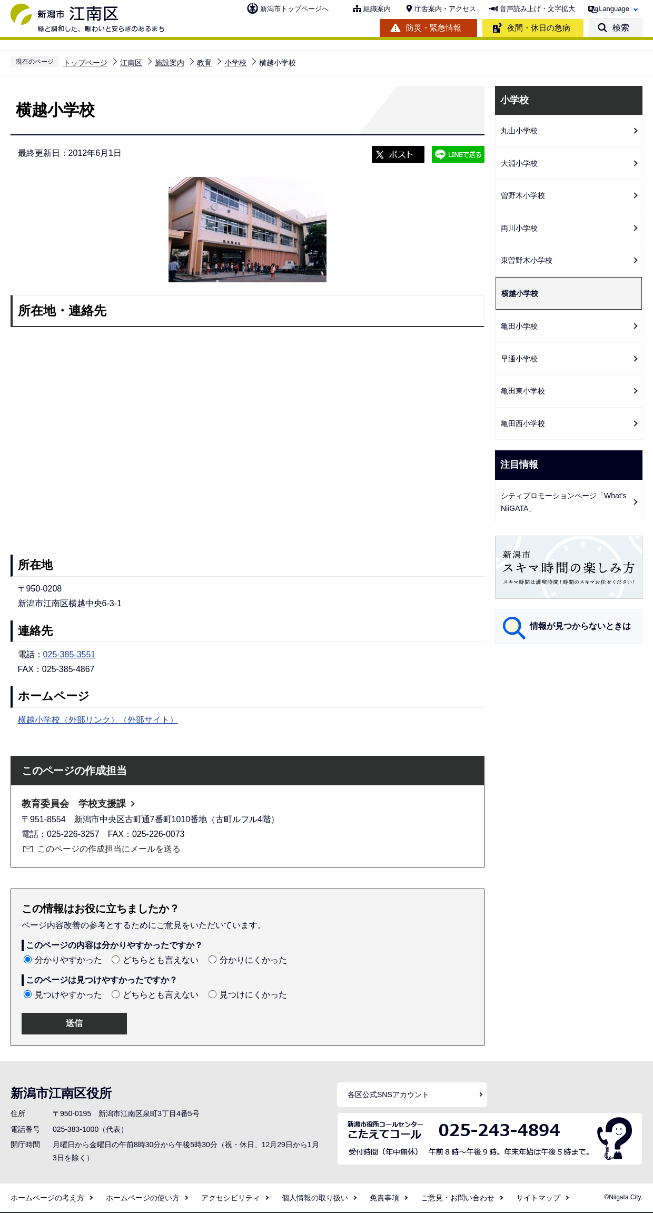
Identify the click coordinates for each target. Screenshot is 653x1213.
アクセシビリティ (230, 1198)
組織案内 (377, 9)
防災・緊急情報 (433, 27)
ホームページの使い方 (143, 1198)
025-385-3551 (69, 654)
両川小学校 (519, 228)
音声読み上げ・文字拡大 (537, 9)
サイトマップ (538, 1198)
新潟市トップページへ (294, 9)
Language (614, 9)
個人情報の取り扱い (315, 1198)
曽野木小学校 (523, 195)
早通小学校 (519, 358)
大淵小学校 (519, 163)
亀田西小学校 (523, 423)
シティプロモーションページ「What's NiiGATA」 (563, 502)
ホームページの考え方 (47, 1198)
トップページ (85, 62)
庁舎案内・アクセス (445, 9)
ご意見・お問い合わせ (457, 1198)
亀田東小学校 (523, 391)
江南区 (131, 62)
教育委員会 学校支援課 (74, 803)
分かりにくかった (253, 959)
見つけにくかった (253, 994)
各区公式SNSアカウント (388, 1094)
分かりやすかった (68, 959)
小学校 (235, 62)
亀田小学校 (519, 326)
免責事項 (384, 1198)
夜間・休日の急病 (538, 27)
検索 (620, 27)
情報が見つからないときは (580, 626)
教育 (204, 62)
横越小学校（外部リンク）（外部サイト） (98, 719)
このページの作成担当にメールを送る (109, 848)
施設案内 (169, 62)
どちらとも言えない (161, 959)
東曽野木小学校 (526, 260)
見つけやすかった (68, 994)
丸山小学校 (519, 130)
